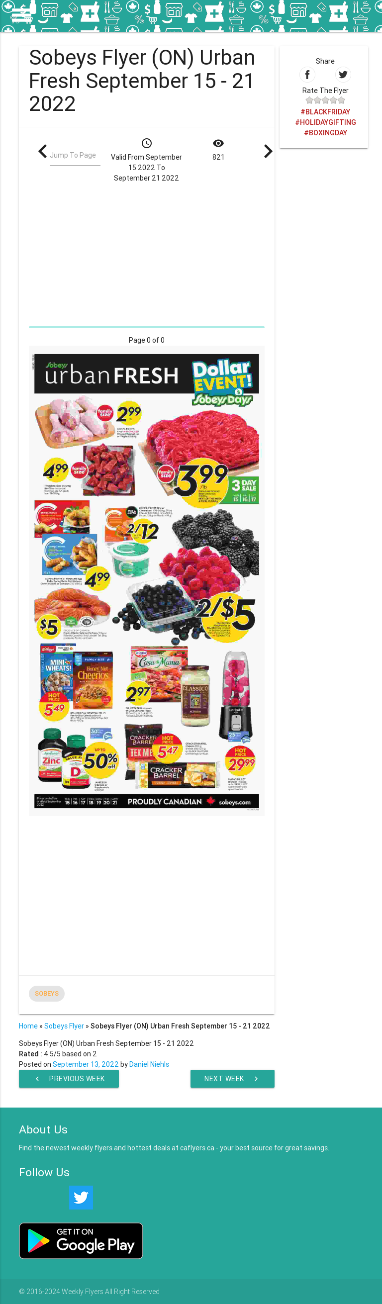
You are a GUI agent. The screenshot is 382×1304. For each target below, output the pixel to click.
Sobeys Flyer (64, 1026)
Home (28, 1026)
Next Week (232, 1079)
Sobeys (47, 993)
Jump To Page (73, 155)
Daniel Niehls (149, 1064)
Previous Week (69, 1079)
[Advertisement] (146, 253)
